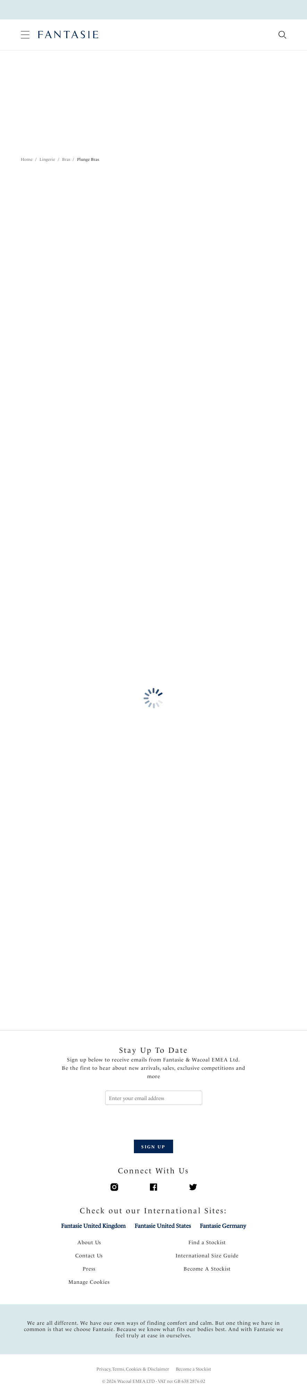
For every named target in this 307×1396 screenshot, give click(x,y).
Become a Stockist (193, 1369)
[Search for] (282, 35)
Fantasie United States (163, 1225)
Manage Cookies (89, 1282)
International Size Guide (207, 1256)
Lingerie (47, 159)
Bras (66, 159)
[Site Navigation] (25, 35)
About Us (89, 1242)
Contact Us (89, 1256)
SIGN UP (153, 1146)
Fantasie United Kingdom (93, 1225)
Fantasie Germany (223, 1225)
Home (27, 159)
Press (89, 1269)
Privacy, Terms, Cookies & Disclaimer (132, 1369)
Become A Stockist (207, 1269)
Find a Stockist (207, 1242)
